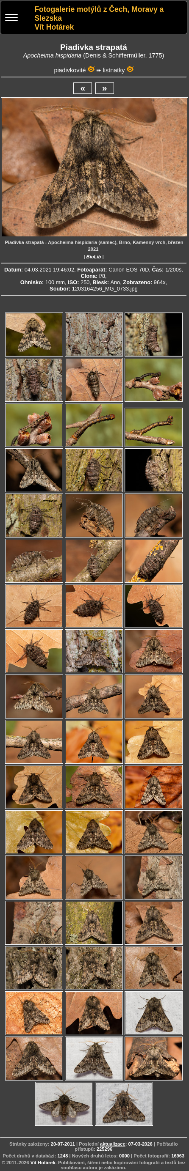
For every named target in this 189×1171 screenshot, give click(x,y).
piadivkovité (70, 70)
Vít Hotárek (43, 1162)
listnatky (114, 70)
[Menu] (11, 18)
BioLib (93, 256)
